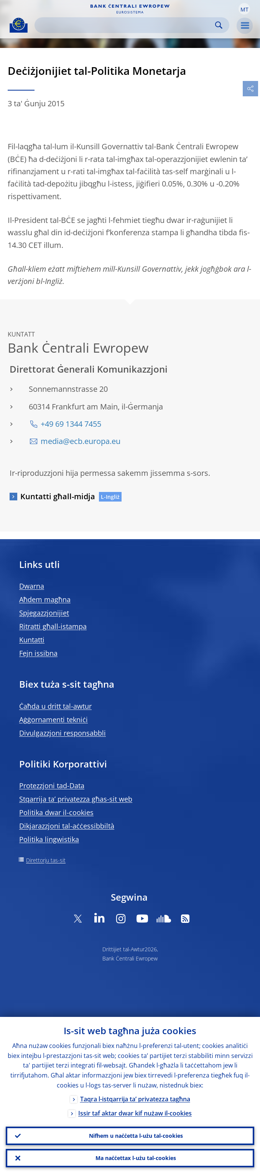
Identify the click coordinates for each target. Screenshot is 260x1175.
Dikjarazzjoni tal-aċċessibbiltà (66, 825)
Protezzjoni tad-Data (51, 785)
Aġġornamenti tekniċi (53, 719)
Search (218, 25)
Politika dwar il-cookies (56, 812)
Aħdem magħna (45, 599)
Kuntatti (31, 639)
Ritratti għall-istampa (53, 626)
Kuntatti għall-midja (57, 496)
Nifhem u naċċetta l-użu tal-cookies (136, 1135)
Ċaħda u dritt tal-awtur (55, 706)
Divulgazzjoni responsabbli (62, 733)
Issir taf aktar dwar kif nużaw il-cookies (135, 1113)
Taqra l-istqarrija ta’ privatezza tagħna (135, 1099)
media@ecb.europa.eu (80, 441)
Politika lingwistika (49, 839)
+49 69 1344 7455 (71, 424)
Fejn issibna (38, 653)
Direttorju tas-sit (46, 860)
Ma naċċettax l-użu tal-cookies (135, 1158)
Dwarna (31, 586)
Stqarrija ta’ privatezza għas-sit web (75, 799)
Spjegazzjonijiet (44, 612)
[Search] (125, 25)
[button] (244, 9)
